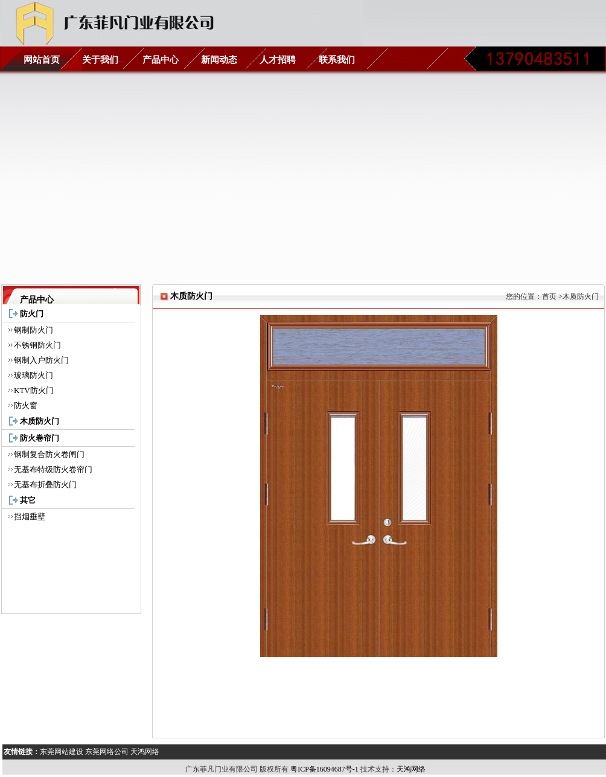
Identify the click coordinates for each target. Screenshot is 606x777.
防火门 (31, 313)
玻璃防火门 (33, 375)
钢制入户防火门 (41, 360)
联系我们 (337, 60)
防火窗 (25, 405)
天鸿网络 (144, 751)
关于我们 (100, 60)
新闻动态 (219, 60)
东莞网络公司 (107, 751)
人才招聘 (278, 60)
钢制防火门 (33, 329)
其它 (28, 500)
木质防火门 (39, 421)
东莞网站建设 (61, 751)
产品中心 (160, 60)
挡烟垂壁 (29, 516)
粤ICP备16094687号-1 (324, 769)
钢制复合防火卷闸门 (49, 454)
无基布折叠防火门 (45, 484)
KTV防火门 (34, 390)
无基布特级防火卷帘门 (53, 469)
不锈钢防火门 (37, 345)
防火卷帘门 (39, 438)
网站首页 (42, 60)
